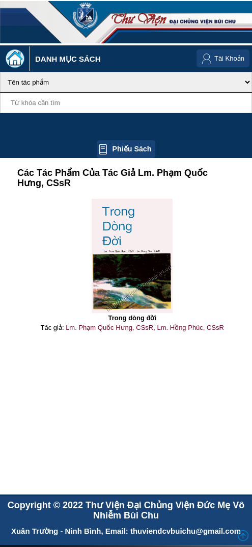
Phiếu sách (131, 149)
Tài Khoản (229, 58)
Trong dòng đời (132, 318)
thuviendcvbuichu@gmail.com (185, 531)
